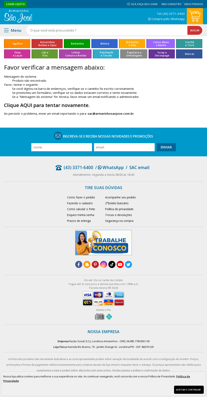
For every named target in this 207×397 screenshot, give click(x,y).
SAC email (139, 167)
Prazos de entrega (79, 221)
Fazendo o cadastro (80, 203)
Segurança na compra (119, 221)
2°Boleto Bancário (117, 203)
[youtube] (120, 264)
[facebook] (78, 264)
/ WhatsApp (109, 167)
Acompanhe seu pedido (120, 197)
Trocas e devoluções (118, 215)
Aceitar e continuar (188, 389)
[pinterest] (95, 264)
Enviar (166, 147)
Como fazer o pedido (81, 197)
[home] (18, 16)
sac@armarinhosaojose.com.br (111, 113)
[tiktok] (111, 264)
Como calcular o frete (81, 209)
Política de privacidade (119, 209)
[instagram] (103, 264)
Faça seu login (147, 4)
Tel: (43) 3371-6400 (171, 14)
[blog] (87, 264)
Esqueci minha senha (80, 215)
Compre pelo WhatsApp (166, 19)
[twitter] (128, 264)
